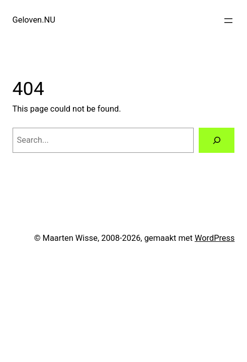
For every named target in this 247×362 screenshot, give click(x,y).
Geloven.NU (34, 20)
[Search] (217, 140)
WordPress (215, 238)
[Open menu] (228, 21)
